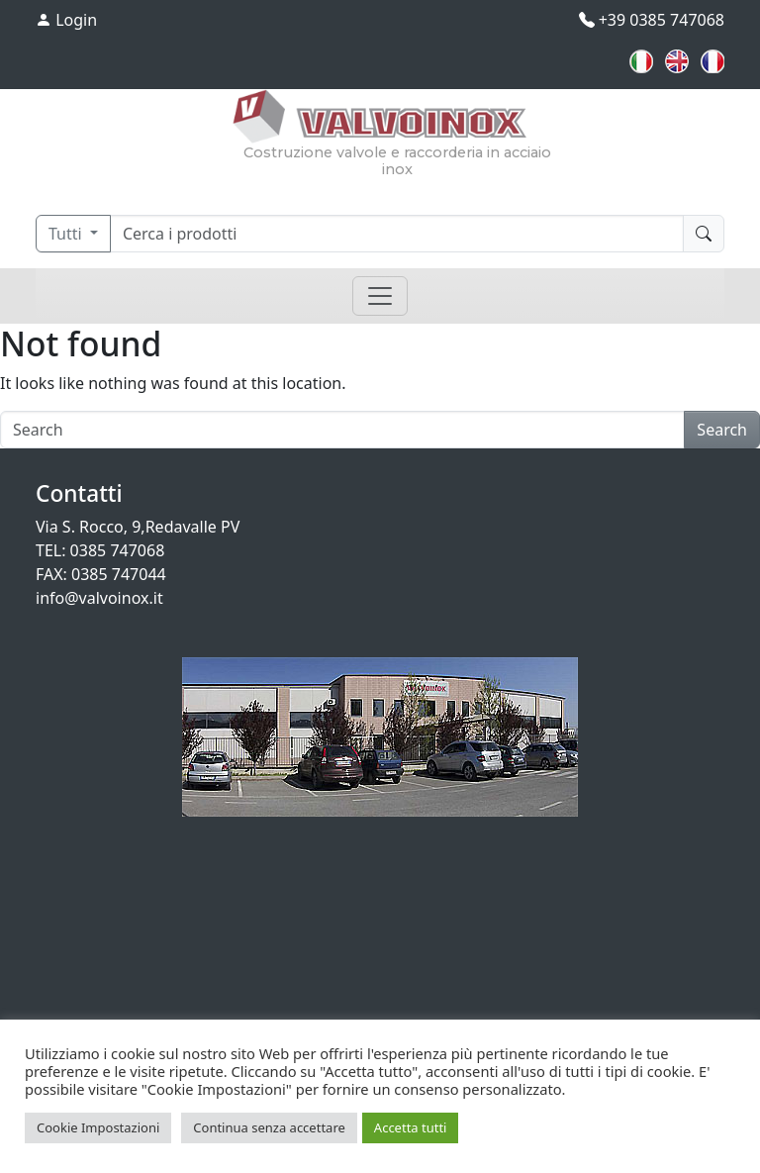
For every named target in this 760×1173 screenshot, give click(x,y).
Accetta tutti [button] (410, 1127)
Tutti (67, 233)
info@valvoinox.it (99, 598)
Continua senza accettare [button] (269, 1127)
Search (722, 429)
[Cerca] (397, 233)
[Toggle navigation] (380, 296)
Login (66, 20)
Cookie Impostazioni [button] (98, 1127)
